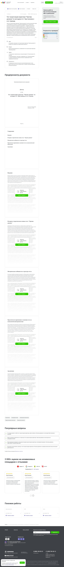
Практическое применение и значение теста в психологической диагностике (21, 143)
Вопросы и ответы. (19, 451)
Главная (6, 524)
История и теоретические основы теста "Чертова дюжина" (20, 137)
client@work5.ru (48, 557)
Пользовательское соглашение (9, 545)
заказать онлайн (49, 2)
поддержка (32, 2)
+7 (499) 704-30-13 (51, 551)
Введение (10, 135)
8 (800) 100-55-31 (38, 551)
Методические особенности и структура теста (17, 140)
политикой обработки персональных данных (52, 534)
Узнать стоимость (21, 195)
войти (43, 2)
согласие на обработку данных (39, 535)
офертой (44, 534)
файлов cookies (11, 563)
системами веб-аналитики (9, 564)
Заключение (10, 146)
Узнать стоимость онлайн (51, 21)
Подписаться (55, 532)
